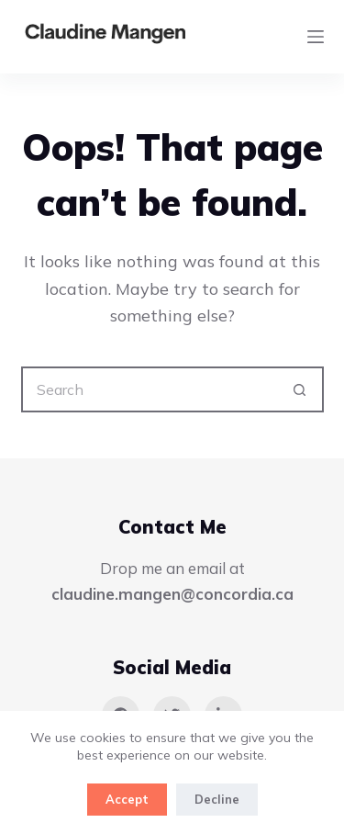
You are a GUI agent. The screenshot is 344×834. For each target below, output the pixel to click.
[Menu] (315, 36)
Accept (127, 799)
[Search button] (301, 389)
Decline (216, 799)
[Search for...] (149, 389)
